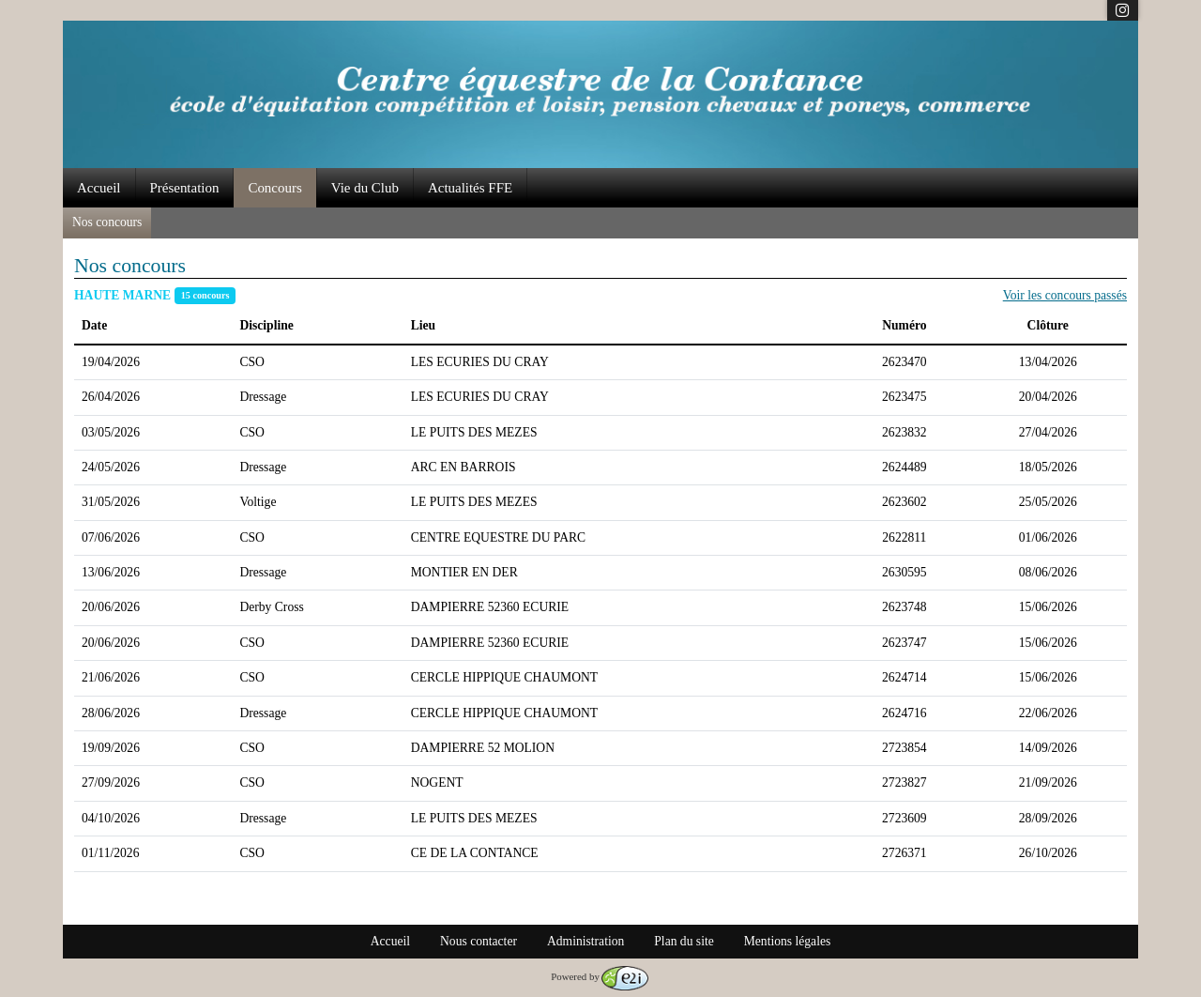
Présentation (185, 187)
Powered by (599, 976)
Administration (585, 941)
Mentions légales (787, 941)
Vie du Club (365, 187)
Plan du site (683, 941)
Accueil (99, 187)
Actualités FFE (470, 187)
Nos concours (107, 222)
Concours (274, 187)
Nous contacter (478, 941)
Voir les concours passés (1065, 295)
